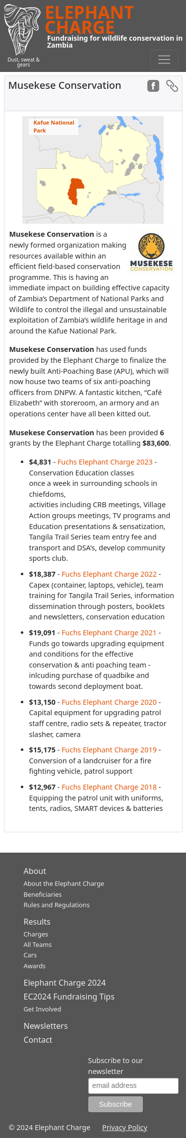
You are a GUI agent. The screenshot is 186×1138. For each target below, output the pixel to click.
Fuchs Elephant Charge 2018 (109, 787)
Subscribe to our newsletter (115, 1066)
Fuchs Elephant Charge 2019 (109, 749)
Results (37, 921)
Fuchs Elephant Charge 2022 (109, 574)
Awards (35, 965)
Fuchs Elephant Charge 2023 (105, 462)
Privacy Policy (124, 1127)
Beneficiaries (43, 894)
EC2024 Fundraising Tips (69, 996)
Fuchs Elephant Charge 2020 (109, 702)
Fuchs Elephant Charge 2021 (109, 632)
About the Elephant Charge (64, 883)
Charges (36, 934)
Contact (38, 1039)
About (35, 871)
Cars (30, 954)
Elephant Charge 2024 (65, 982)
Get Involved (43, 1008)
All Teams (38, 944)
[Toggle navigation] (164, 59)
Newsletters (46, 1025)
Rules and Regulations (57, 904)
